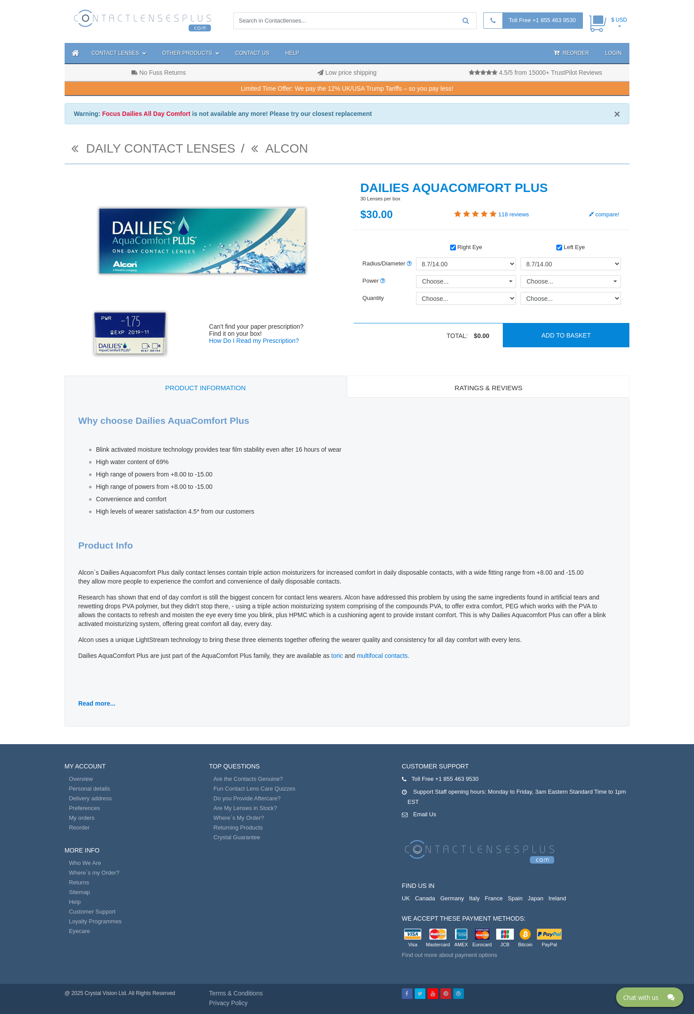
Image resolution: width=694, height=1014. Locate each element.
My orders (82, 817)
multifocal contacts (382, 655)
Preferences (84, 808)
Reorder (571, 53)
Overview (81, 779)
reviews (513, 214)
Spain (515, 898)
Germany (452, 898)
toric (337, 655)
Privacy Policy (228, 1002)
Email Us (424, 814)
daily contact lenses (153, 148)
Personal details (89, 788)
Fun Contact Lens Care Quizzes (254, 788)
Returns (79, 882)
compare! (604, 214)
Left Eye (570, 247)
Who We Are (85, 863)
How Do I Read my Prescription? (254, 340)
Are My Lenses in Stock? (245, 808)
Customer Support (92, 911)
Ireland (557, 898)
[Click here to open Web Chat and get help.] (649, 997)
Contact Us (252, 53)
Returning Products (237, 827)
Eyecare (79, 931)
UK (406, 898)
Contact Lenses (119, 53)
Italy (474, 898)
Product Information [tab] (205, 388)
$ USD (619, 20)
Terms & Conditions (235, 993)
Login (613, 53)
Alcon (279, 148)
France (493, 898)
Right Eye (466, 247)
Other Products (191, 53)
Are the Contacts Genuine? (248, 779)
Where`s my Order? (94, 872)
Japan (535, 898)
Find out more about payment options (449, 955)
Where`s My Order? (238, 817)
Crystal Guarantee (236, 837)
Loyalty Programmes (95, 921)
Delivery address (90, 798)
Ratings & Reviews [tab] (488, 388)
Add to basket (566, 335)
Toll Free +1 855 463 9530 (542, 20)
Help (292, 53)
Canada (425, 898)
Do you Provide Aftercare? (247, 798)
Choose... (435, 281)
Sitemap (79, 892)
